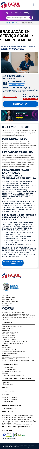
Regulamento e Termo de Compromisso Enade (17, 415)
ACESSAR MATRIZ (16, 84)
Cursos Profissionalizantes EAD (13, 375)
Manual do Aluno (8, 391)
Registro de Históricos (10, 400)
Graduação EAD (7, 368)
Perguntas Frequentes (10, 349)
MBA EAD (5, 373)
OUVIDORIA (5, 305)
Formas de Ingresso (9, 338)
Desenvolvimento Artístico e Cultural (15, 357)
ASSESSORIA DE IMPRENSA (10, 301)
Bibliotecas (6, 355)
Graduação (6, 382)
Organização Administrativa (12, 326)
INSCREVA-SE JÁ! (20, 104)
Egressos (5, 345)
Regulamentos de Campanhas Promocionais (17, 425)
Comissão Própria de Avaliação (12, 343)
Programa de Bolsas (9, 408)
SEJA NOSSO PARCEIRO (9, 297)
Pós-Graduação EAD (9, 369)
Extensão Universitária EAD (11, 371)
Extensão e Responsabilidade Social (14, 341)
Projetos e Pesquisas (9, 339)
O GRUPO (5, 295)
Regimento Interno (8, 336)
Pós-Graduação (7, 384)
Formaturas (6, 347)
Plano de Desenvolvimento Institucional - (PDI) (18, 361)
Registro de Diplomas (9, 398)
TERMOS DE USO (7, 303)
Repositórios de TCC (9, 401)
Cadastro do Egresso (9, 353)
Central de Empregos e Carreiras (13, 351)
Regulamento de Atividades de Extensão (16, 419)
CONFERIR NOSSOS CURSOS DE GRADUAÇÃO (12, 263)
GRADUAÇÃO (16, 23)
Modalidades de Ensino (10, 332)
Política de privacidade (31, 446)
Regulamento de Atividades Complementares (17, 417)
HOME (8, 23)
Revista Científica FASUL (10, 359)
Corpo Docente (7, 328)
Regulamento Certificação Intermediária (16, 427)
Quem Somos (6, 330)
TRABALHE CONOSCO (8, 299)
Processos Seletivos (9, 334)
